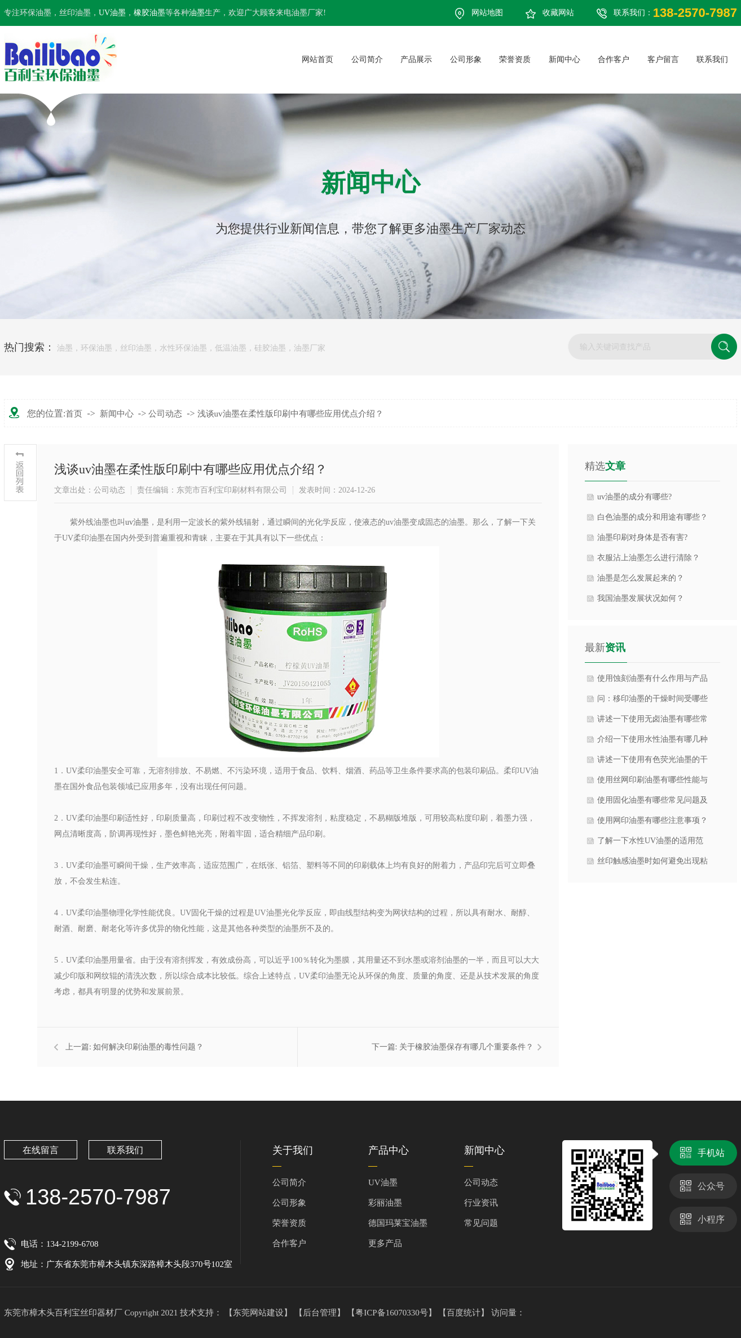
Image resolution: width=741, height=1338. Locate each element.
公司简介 (289, 1182)
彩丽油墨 (385, 1202)
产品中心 (388, 1150)
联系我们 (125, 1150)
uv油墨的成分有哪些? (634, 497)
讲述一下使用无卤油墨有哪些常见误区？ (652, 722)
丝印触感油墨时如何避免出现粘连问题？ (652, 864)
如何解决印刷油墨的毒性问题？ (148, 1047)
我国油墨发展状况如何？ (640, 598)
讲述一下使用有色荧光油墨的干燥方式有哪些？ (652, 762)
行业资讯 (481, 1202)
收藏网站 (558, 12)
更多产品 (385, 1243)
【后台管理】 (320, 1312)
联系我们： (675, 13)
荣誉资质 (289, 1223)
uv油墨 (137, 522)
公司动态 (165, 413)
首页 (73, 413)
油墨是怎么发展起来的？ (640, 578)
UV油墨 (112, 12)
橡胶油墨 (149, 12)
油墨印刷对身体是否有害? (642, 537)
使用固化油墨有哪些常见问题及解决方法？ (652, 803)
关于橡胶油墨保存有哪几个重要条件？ (466, 1047)
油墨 (197, 12)
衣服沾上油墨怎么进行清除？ (648, 557)
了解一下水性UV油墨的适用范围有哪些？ (650, 843)
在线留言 (41, 1150)
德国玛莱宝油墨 (397, 1223)
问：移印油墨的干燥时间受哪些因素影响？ (652, 701)
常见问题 (481, 1223)
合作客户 (289, 1243)
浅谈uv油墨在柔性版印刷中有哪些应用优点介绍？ (290, 413)
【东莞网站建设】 (258, 1312)
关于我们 (292, 1150)
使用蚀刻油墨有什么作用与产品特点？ (652, 681)
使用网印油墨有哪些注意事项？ (652, 820)
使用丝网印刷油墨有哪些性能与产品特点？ (652, 783)
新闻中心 (117, 413)
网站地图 (487, 12)
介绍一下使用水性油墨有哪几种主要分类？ (652, 742)
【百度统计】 (464, 1312)
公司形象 (289, 1202)
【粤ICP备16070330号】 (392, 1312)
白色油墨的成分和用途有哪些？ (652, 517)
